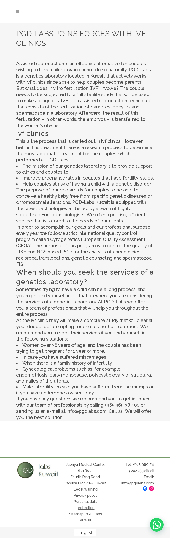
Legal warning (86, 489)
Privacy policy (85, 495)
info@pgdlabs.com (137, 483)
